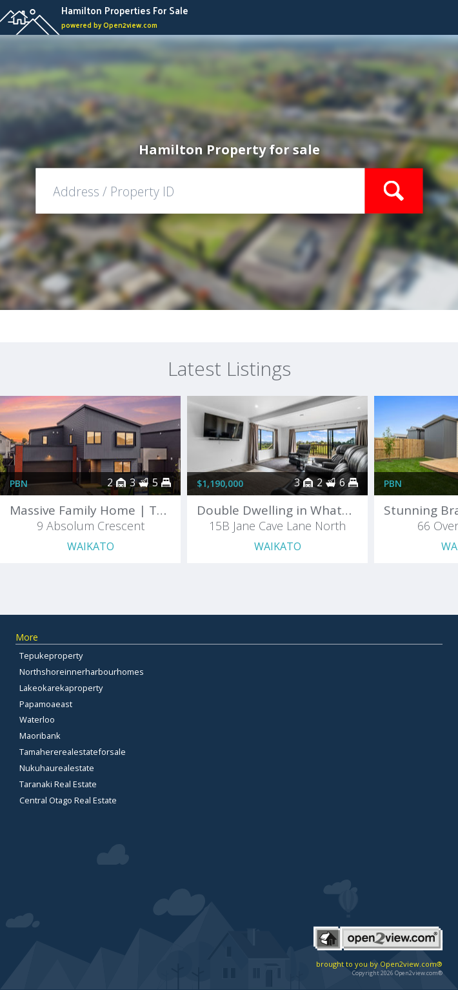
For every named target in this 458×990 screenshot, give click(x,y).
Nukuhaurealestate (56, 768)
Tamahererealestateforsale (72, 752)
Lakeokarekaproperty (61, 688)
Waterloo (37, 719)
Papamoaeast (45, 704)
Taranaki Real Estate (58, 784)
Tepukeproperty (51, 655)
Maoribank (40, 735)
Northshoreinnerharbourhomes (81, 671)
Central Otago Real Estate (68, 800)
